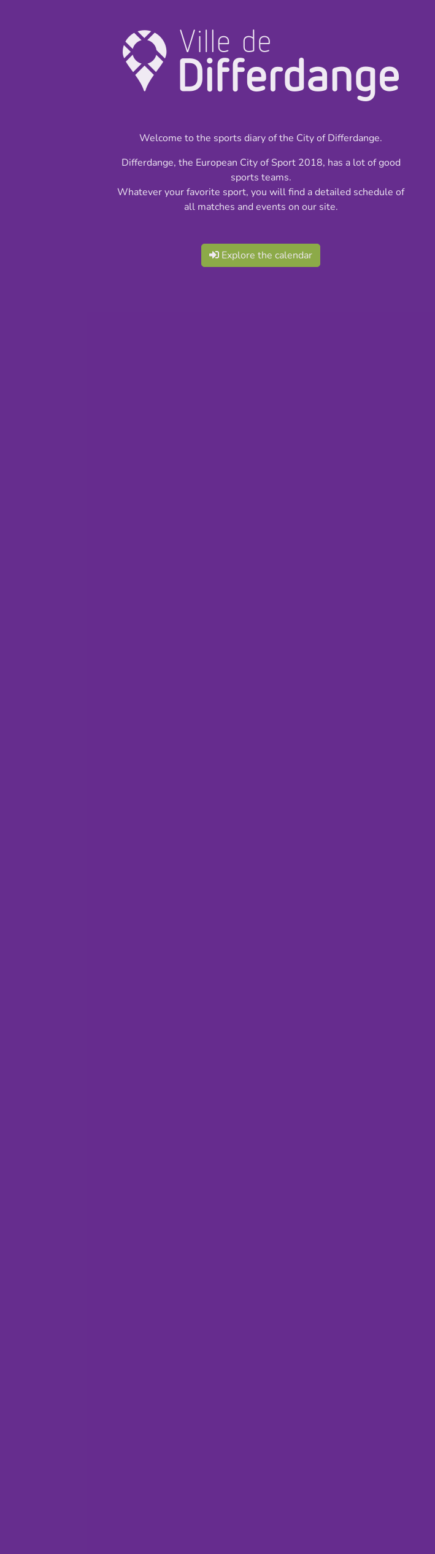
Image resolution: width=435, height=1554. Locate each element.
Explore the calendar (260, 255)
